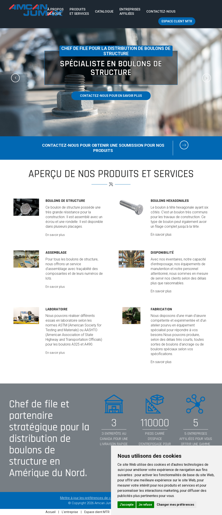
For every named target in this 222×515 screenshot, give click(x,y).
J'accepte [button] (127, 504)
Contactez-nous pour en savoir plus (111, 95)
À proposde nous (55, 11)
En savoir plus (55, 235)
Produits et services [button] (79, 11)
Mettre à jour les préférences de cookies (90, 498)
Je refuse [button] (145, 504)
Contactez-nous (160, 11)
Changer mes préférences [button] (175, 504)
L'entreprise (70, 512)
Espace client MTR (177, 21)
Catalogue (104, 11)
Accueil (51, 512)
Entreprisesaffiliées (129, 11)
